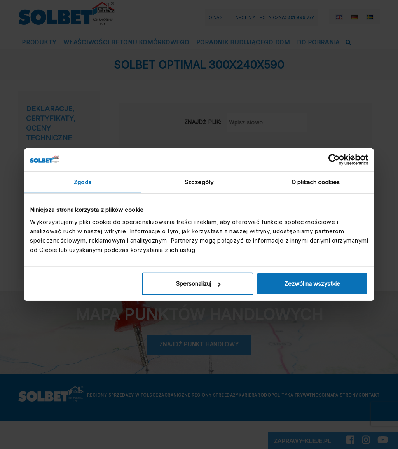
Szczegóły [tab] (199, 181)
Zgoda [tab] (82, 181)
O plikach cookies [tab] (316, 181)
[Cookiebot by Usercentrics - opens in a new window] (334, 159)
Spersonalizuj (198, 283)
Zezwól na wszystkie (312, 283)
